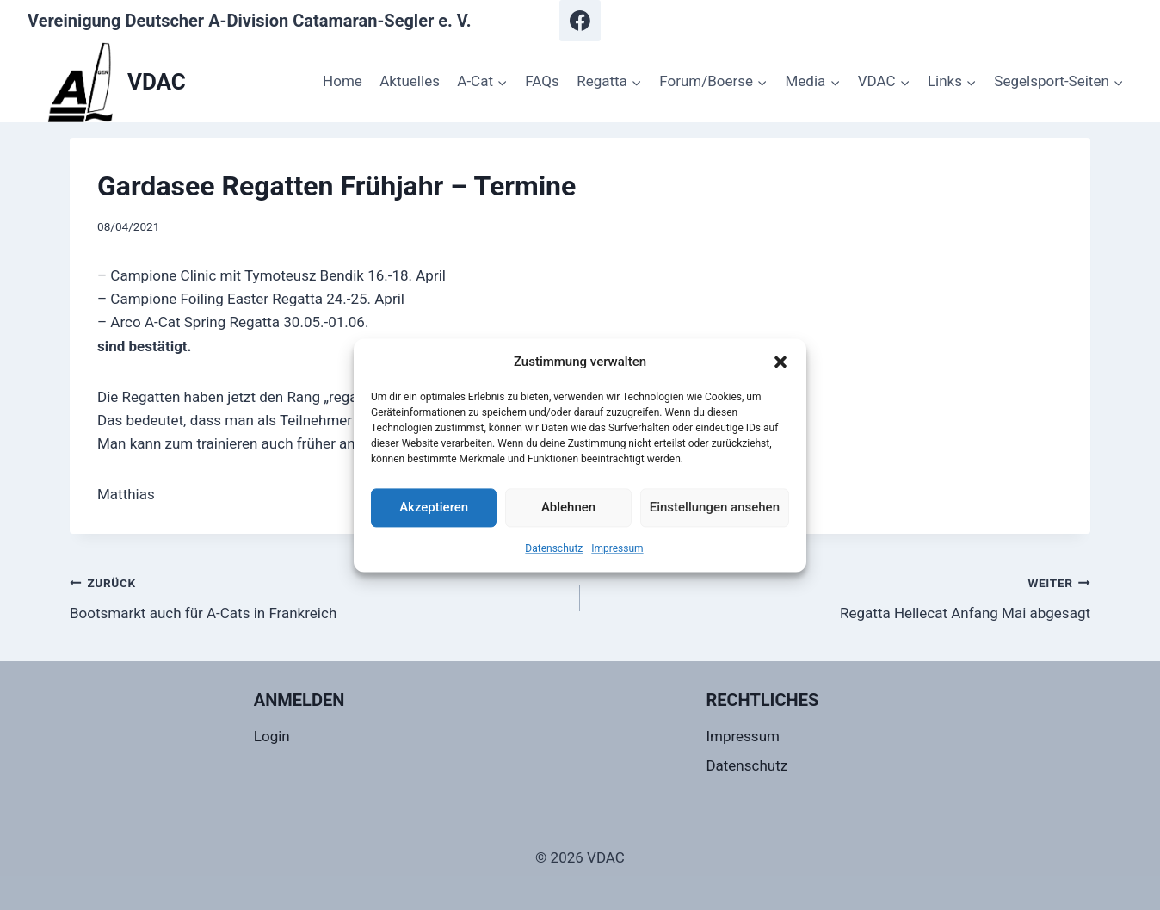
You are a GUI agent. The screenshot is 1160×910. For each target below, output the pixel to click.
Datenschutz (554, 548)
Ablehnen (568, 507)
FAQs (541, 81)
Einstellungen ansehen (715, 507)
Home (342, 81)
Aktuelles (409, 81)
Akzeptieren (433, 507)
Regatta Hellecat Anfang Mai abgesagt (842, 596)
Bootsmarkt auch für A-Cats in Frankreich (317, 596)
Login (272, 736)
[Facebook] (580, 20)
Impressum (617, 548)
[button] (780, 361)
